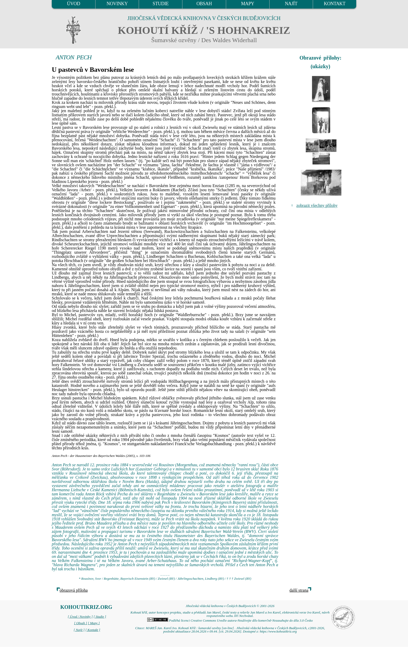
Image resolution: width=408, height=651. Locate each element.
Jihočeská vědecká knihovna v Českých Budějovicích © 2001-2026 (230, 606)
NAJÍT (291, 3)
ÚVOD (73, 3)
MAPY (247, 3)
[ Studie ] (99, 616)
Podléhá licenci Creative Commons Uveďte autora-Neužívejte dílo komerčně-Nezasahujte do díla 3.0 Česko (230, 620)
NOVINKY (117, 3)
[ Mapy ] (94, 623)
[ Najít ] (79, 630)
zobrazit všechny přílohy (316, 205)
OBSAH (204, 3)
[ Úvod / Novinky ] (80, 616)
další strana (299, 590)
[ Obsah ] (80, 623)
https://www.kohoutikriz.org (278, 631)
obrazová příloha (74, 590)
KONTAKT (335, 3)
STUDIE (161, 3)
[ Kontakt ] (92, 630)
